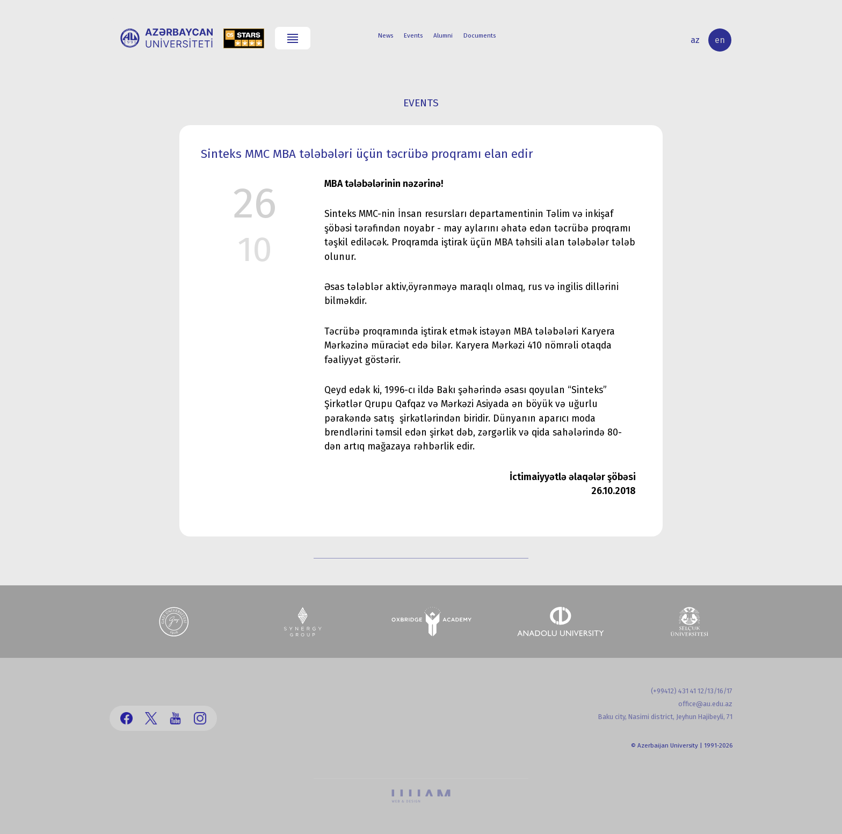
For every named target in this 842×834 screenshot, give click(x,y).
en (720, 40)
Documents (479, 35)
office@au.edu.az (705, 704)
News (385, 35)
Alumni (443, 35)
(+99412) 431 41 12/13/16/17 (691, 691)
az (695, 40)
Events (413, 35)
